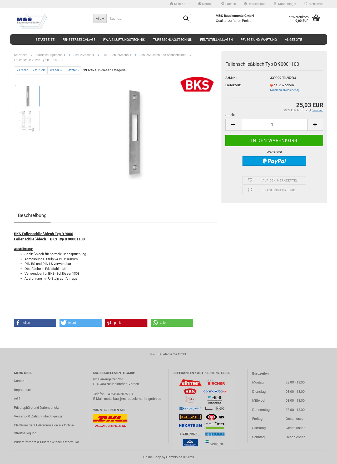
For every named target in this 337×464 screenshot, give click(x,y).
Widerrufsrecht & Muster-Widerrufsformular (46, 442)
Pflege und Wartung (259, 40)
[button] (35, 323)
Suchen (228, 4)
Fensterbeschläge (78, 40)
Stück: (230, 115)
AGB (17, 399)
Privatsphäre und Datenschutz (36, 408)
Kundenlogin (285, 4)
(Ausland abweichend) (284, 90)
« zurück (39, 70)
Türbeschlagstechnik (172, 40)
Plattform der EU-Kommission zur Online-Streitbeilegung (44, 429)
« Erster (22, 70)
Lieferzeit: (233, 85)
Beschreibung (32, 215)
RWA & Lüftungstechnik (124, 40)
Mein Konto (180, 4)
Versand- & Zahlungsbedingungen (39, 416)
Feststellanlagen (216, 40)
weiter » (56, 70)
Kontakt (206, 4)
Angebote (293, 40)
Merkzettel (313, 4)
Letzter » (73, 70)
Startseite (45, 40)
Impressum (22, 390)
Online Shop (152, 457)
